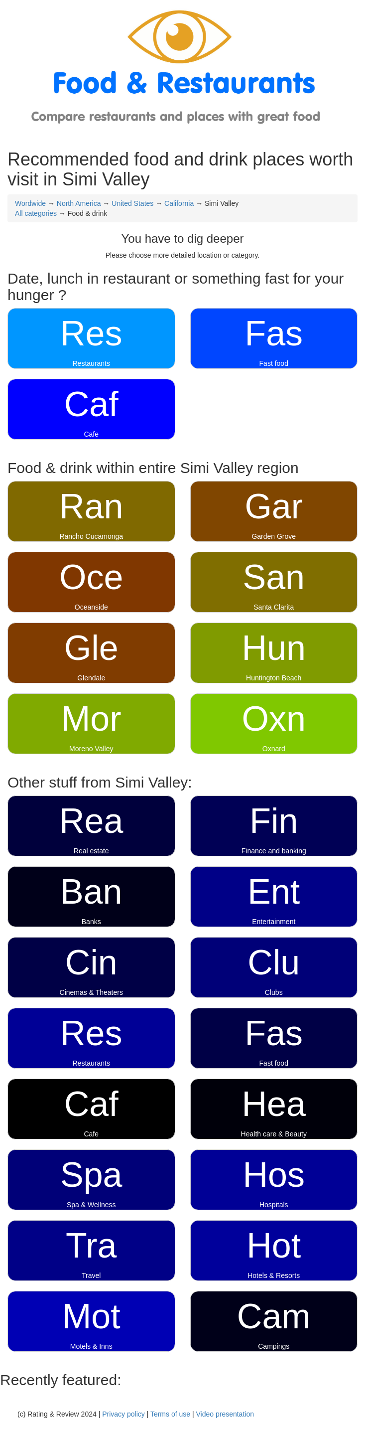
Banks (91, 922)
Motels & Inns (91, 1346)
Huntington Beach (273, 678)
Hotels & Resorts (273, 1275)
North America (79, 203)
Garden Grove (273, 536)
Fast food (273, 363)
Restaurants (91, 363)
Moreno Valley (91, 749)
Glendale (91, 678)
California (179, 203)
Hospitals (273, 1205)
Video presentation (225, 1414)
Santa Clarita (273, 607)
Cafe (91, 434)
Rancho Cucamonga (91, 536)
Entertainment (273, 922)
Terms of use (170, 1414)
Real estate (91, 851)
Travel (91, 1275)
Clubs (274, 992)
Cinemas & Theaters (91, 992)
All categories (36, 213)
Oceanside (91, 607)
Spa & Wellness (91, 1205)
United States (132, 203)
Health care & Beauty (274, 1134)
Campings (273, 1346)
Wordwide (30, 203)
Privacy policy (123, 1414)
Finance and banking (274, 851)
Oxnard (273, 749)
